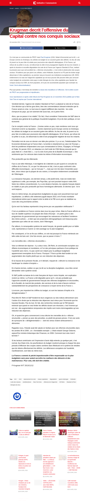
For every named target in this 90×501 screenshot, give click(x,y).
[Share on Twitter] (60, 48)
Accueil (11, 8)
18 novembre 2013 (15, 42)
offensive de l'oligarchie (50, 382)
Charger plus (45, 498)
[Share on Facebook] (26, 48)
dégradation (53, 379)
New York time (37, 382)
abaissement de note (30, 379)
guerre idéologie (63, 379)
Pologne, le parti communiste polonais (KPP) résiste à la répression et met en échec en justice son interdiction (24, 464)
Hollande (72, 379)
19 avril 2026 (40, 424)
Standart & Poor (71, 382)
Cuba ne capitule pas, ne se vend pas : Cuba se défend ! (24, 432)
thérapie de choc (15, 385)
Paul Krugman (46, 57)
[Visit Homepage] (45, 3)
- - (25, 394)
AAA (20, 379)
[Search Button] (79, 3)
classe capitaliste (43, 379)
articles (17, 8)
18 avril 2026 (72, 451)
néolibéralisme (27, 382)
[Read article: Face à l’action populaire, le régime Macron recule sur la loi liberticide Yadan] (38, 432)
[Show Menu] (10, 3)
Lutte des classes (16, 382)
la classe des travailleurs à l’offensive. (51, 90)
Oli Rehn (61, 382)
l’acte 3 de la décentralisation (20, 85)
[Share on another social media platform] (78, 48)
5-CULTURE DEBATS (26, 8)
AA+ (15, 379)
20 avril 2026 (15, 418)
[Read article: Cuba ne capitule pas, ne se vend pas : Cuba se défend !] (13, 432)
